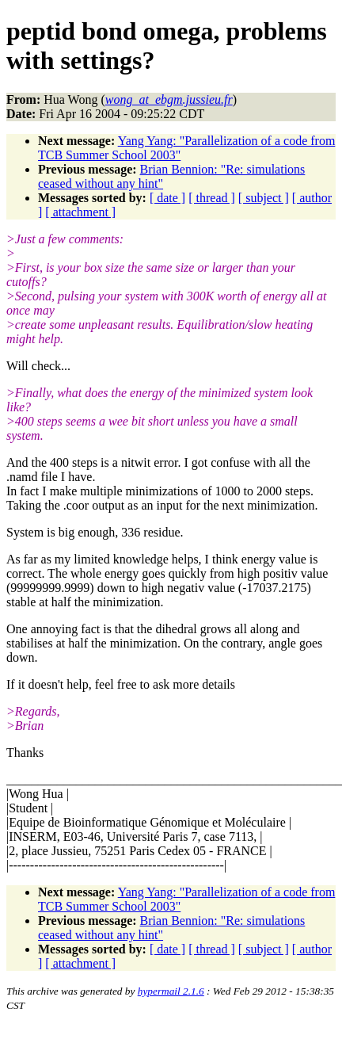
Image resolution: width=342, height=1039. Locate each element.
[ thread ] (211, 197)
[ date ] (167, 197)
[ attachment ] (80, 212)
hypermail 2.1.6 (171, 991)
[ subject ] (263, 197)
